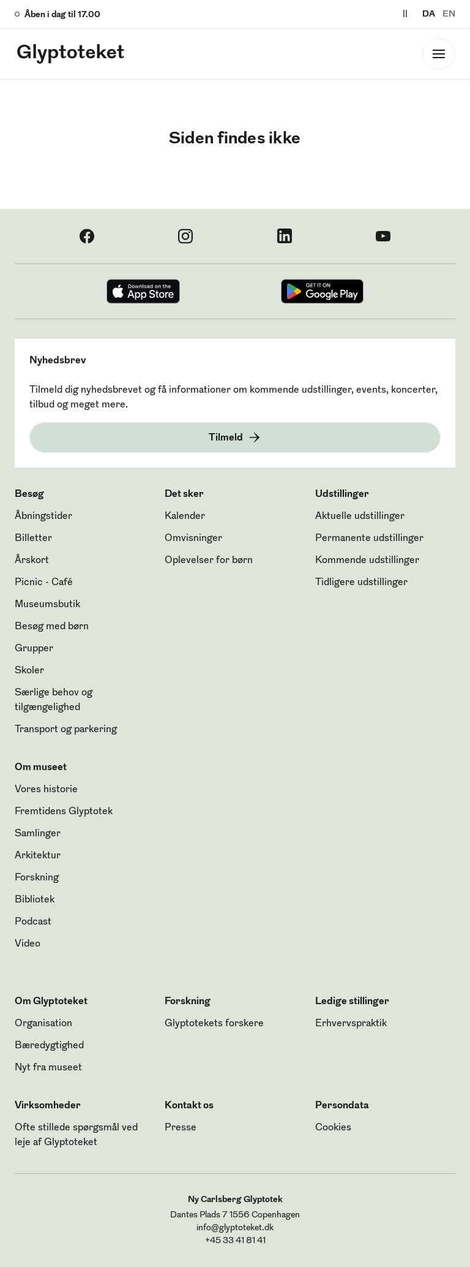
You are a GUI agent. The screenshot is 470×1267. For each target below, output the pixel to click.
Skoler (29, 671)
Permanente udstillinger (369, 538)
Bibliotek (34, 900)
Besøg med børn (52, 627)
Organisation (43, 1024)
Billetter (33, 538)
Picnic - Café (44, 583)
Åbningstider (43, 516)
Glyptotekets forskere (214, 1024)
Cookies (333, 1128)
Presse (180, 1128)
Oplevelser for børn (209, 560)
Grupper (34, 649)
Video (27, 944)
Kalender (185, 516)
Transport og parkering (66, 730)
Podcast (33, 922)
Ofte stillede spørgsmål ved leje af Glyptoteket (76, 1135)
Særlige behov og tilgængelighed (53, 700)
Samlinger (38, 834)
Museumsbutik (47, 605)
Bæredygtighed (49, 1046)
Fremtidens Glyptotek (64, 812)
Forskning (37, 878)
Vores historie (46, 790)
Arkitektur (38, 856)
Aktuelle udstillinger (360, 516)
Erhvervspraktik (351, 1024)
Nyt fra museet (48, 1068)
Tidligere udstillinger (361, 583)
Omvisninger (193, 538)
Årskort (32, 560)
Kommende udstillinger (367, 560)
